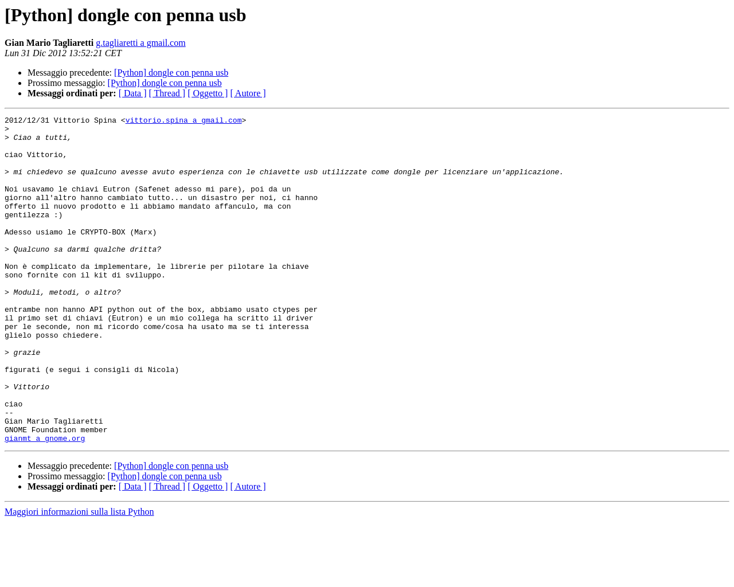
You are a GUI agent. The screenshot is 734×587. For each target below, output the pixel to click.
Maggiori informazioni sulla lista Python (79, 577)
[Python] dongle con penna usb (171, 72)
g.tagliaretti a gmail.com (140, 43)
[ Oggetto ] (208, 93)
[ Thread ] (167, 93)
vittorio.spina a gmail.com (184, 121)
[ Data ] (133, 93)
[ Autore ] (248, 93)
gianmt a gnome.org (45, 503)
